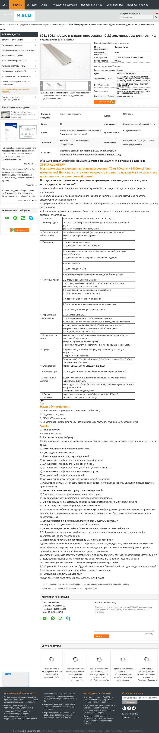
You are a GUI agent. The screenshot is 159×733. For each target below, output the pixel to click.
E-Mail (125, 713)
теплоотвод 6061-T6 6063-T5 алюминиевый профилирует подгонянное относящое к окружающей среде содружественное (20, 715)
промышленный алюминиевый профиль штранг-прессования (69, 589)
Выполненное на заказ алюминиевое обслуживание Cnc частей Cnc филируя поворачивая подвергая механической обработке (123, 679)
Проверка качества (91, 4)
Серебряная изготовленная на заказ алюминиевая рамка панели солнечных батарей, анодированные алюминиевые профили (99, 709)
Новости (7, 14)
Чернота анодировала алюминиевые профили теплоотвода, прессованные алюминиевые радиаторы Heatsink (21, 699)
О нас (44, 4)
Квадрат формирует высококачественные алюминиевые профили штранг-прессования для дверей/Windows (75, 676)
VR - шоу (32, 4)
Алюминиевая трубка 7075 (14, 71)
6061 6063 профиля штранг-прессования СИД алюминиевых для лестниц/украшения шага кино (67, 96)
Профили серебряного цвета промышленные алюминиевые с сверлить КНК (23, 114)
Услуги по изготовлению (12, 40)
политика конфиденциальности (27, 731)
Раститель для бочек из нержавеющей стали (12, 98)
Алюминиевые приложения (14, 61)
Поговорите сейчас (137, 4)
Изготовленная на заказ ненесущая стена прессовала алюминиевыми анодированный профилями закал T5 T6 (60, 697)
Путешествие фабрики (64, 4)
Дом (5, 4)
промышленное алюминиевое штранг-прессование (106, 584)
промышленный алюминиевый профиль (64, 584)
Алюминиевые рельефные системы (18, 50)
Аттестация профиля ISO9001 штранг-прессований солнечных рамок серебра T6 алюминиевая (100, 699)
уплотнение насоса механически (16, 76)
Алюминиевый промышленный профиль (49, 24)
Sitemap (134, 713)
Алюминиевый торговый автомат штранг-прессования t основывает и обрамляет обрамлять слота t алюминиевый (147, 676)
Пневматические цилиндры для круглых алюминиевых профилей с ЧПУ (52, 673)
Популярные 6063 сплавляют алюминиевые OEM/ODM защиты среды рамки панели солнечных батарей (98, 719)
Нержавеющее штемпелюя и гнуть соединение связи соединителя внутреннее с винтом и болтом (59, 714)
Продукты (17, 4)
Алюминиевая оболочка (12, 55)
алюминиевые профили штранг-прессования (16, 82)
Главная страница (8, 24)
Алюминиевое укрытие (12, 45)
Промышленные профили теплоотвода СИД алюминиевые (18, 706)
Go (156, 17)
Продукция (23, 24)
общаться (106, 101)
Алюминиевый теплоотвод (13, 66)
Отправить (130, 702)
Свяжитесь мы (115, 4)
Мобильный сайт (130, 718)
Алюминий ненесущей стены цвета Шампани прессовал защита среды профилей (59, 706)
